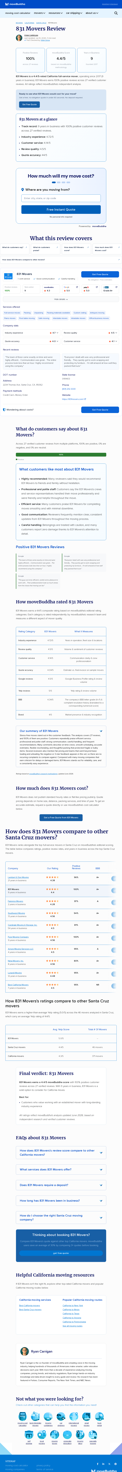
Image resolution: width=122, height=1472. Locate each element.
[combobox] (61, 198)
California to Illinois (71, 1310)
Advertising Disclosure (110, 4)
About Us (91, 13)
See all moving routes (72, 1326)
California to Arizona (72, 1318)
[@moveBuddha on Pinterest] (115, 1464)
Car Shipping (73, 13)
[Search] (115, 13)
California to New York (73, 1306)
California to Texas (71, 1314)
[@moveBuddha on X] (109, 1464)
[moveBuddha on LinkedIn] (103, 1464)
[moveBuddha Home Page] (15, 4)
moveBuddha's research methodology (43, 774)
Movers (38, 13)
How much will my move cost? (61, 176)
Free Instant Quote (61, 209)
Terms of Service (45, 1469)
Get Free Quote (100, 274)
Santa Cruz (41, 23)
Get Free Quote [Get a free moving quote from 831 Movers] (29, 105)
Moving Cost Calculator (17, 13)
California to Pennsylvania (74, 1322)
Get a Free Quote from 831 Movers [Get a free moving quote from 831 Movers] (61, 818)
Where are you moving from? (45, 190)
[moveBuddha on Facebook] (97, 1464)
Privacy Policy (43, 1465)
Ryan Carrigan (31, 35)
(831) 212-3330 (69, 389)
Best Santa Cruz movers (30, 1310)
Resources (54, 13)
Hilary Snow (45, 40)
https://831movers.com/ (74, 399)
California (29, 23)
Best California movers (29, 1306)
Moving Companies (15, 1469)
